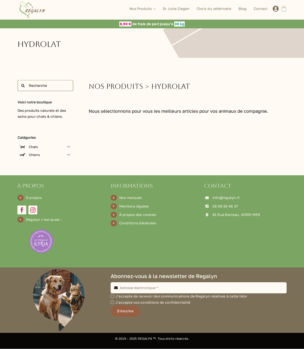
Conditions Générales (137, 223)
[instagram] (32, 210)
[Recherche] (45, 86)
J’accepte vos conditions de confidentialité (153, 302)
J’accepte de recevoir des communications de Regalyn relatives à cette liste (181, 296)
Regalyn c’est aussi (43, 219)
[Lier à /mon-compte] (276, 9)
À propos (34, 198)
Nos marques (130, 198)
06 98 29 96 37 (225, 206)
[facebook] (21, 210)
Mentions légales (134, 206)
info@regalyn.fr (226, 198)
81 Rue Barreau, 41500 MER (236, 215)
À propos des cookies (137, 215)
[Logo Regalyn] (33, 3)
